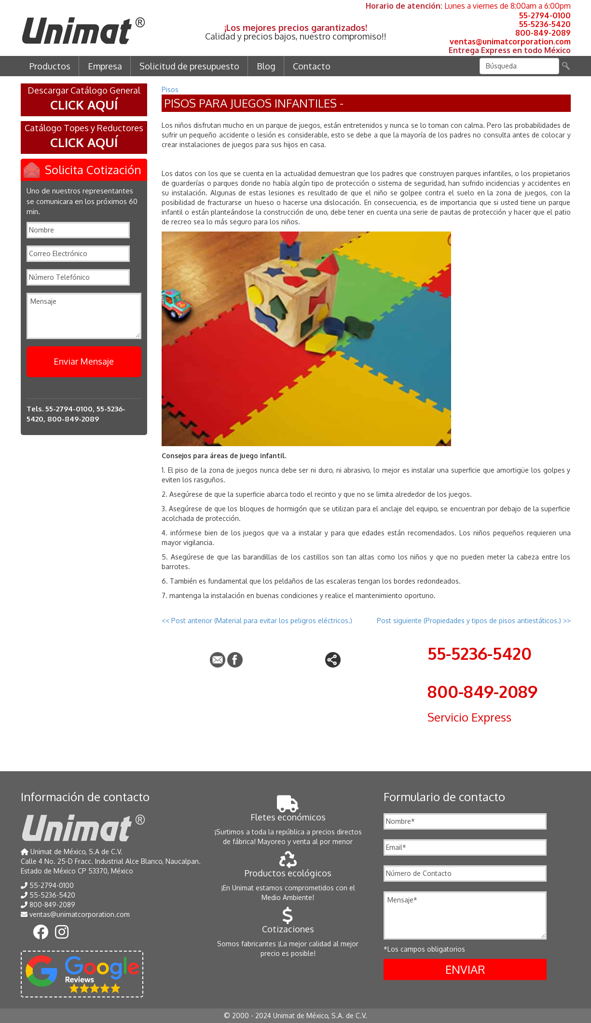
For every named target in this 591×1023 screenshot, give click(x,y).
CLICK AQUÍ (84, 104)
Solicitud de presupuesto (189, 66)
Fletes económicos (288, 812)
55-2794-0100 (545, 15)
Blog (266, 66)
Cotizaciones (288, 924)
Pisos (170, 89)
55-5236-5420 (545, 24)
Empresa (105, 66)
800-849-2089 (543, 32)
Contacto (311, 66)
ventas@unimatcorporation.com (510, 41)
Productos (49, 66)
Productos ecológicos (288, 868)
